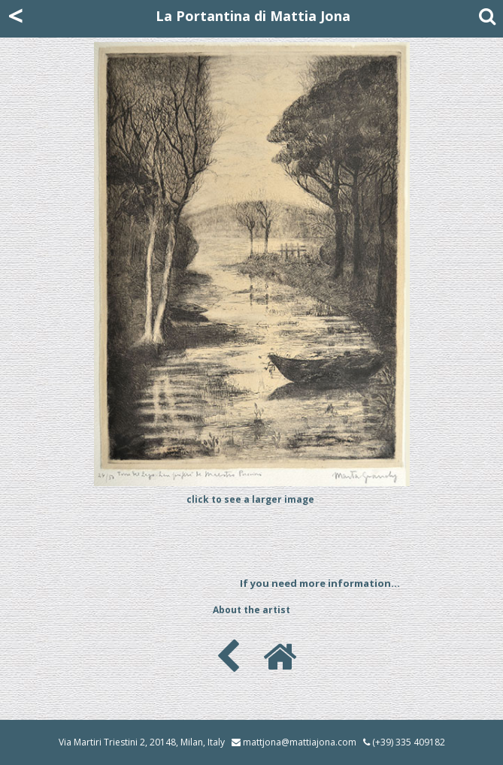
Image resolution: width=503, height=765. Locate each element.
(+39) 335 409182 (404, 742)
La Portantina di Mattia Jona (253, 16)
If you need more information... (320, 583)
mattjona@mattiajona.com (299, 742)
